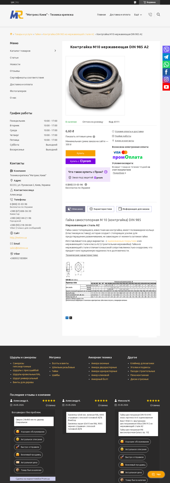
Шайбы (56, 375)
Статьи (14, 57)
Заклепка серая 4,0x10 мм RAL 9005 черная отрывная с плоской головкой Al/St (85, 426)
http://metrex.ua (18, 237)
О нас (13, 97)
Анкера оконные (100, 363)
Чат (156, 474)
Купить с (80, 161)
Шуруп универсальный (25, 378)
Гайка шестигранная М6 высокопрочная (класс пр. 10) (134, 431)
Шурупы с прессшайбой (26, 370)
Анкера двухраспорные (104, 367)
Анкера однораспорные (104, 371)
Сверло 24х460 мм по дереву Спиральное (30, 421)
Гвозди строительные (142, 371)
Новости (15, 64)
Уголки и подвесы (140, 367)
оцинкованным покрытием (122, 241)
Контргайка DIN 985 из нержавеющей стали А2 (68, 34)
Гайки (38, 34)
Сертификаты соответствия (27, 77)
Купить (80, 153)
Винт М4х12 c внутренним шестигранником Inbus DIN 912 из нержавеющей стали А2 (136, 423)
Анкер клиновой (100, 375)
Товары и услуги (23, 34)
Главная (101, 14)
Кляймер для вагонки (142, 363)
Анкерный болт (99, 379)
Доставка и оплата (120, 14)
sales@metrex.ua (19, 248)
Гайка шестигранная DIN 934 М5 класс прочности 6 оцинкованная (136, 416)
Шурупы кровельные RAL (26, 374)
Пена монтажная (139, 375)
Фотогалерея (18, 91)
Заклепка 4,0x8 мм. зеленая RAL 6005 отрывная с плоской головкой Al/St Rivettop (86, 417)
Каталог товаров (20, 50)
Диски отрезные (139, 379)
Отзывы (15, 70)
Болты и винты (60, 363)
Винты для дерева (23, 382)
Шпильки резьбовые (63, 367)
